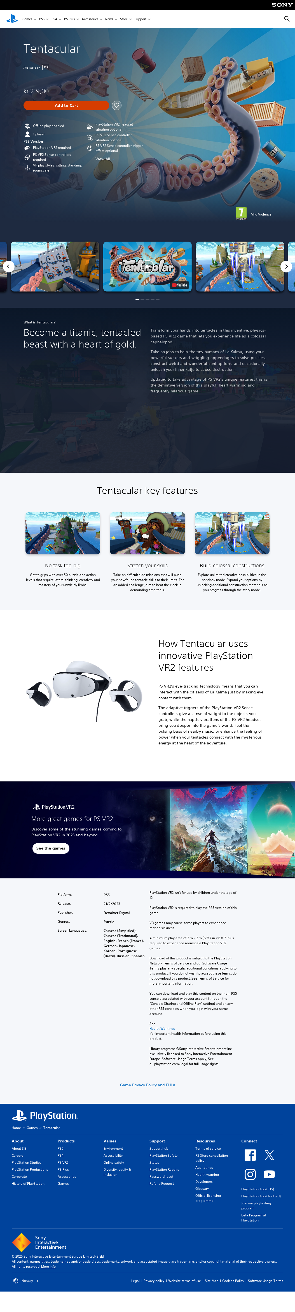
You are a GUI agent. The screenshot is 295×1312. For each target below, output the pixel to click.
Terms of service (208, 1148)
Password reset (161, 1176)
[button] (147, 266)
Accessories (90, 19)
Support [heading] (157, 1141)
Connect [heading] (249, 1141)
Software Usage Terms (265, 1280)
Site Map (211, 1280)
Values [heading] (110, 1141)
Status (154, 1162)
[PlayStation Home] (12, 19)
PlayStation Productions (30, 1169)
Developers (204, 1181)
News (109, 19)
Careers (18, 1155)
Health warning (207, 1174)
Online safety (114, 1162)
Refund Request (161, 1183)
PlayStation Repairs (164, 1169)
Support (140, 19)
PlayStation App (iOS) (257, 1189)
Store (124, 19)
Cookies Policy (233, 1280)
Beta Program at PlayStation (253, 1218)
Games (27, 19)
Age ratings (204, 1167)
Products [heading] (66, 1141)
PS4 (54, 19)
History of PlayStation (28, 1183)
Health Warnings (162, 1028)
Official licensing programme (208, 1198)
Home (16, 1127)
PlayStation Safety (163, 1155)
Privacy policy (154, 1280)
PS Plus (69, 19)
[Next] (286, 266)
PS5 (42, 19)
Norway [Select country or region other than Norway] (26, 1281)
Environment (113, 1148)
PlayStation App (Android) (261, 1196)
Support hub (158, 1148)
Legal (135, 1280)
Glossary (202, 1188)
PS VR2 (63, 1162)
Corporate (19, 1176)
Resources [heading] (205, 1141)
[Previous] (9, 266)
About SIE (19, 1148)
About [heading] (18, 1141)
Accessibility (113, 1155)
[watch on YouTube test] (179, 285)
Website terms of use (184, 1280)
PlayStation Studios (26, 1162)
